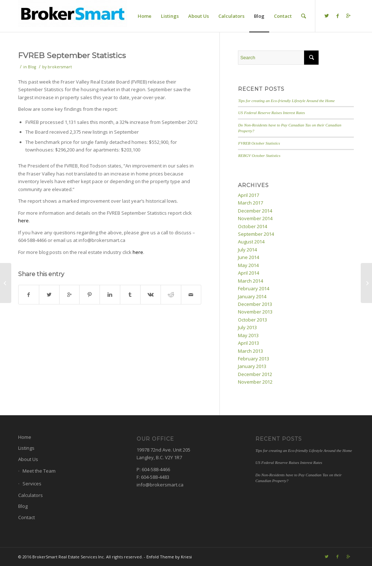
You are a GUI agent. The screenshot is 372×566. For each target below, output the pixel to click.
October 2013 (252, 319)
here (23, 220)
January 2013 (252, 366)
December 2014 (255, 210)
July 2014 (247, 249)
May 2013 (248, 335)
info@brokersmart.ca (160, 484)
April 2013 (248, 343)
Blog (32, 66)
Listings (26, 448)
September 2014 (256, 234)
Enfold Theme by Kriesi (169, 556)
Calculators (30, 495)
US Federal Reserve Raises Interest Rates (271, 112)
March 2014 (250, 281)
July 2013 (247, 327)
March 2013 (250, 351)
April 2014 (248, 273)
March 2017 (250, 202)
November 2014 (255, 218)
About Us (28, 459)
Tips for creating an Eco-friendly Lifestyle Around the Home (286, 100)
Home (24, 437)
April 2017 (248, 195)
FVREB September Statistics (72, 55)
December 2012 (255, 374)
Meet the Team (39, 471)
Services (32, 483)
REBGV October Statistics (259, 155)
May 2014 (248, 265)
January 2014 (252, 296)
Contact (26, 517)
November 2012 (255, 382)
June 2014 (248, 257)
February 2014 (253, 288)
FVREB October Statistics (259, 143)
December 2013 (255, 304)
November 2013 (255, 311)
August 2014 (251, 241)
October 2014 (252, 226)
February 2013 (253, 358)
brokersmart (60, 66)
